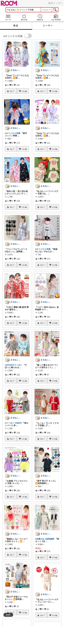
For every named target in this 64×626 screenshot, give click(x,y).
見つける (24, 17)
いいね (24, 91)
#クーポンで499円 (13, 423)
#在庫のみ (40, 539)
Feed (8, 17)
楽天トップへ (55, 3)
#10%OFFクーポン (13, 365)
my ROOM (56, 17)
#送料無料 (49, 539)
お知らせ (40, 17)
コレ (12, 91)
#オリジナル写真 (12, 133)
